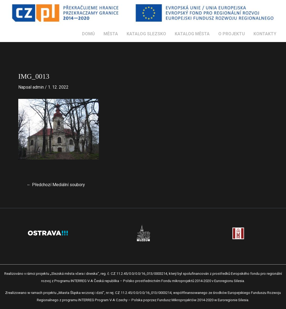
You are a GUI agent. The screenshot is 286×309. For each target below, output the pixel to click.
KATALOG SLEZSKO (146, 33)
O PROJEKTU (231, 33)
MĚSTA (110, 33)
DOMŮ (88, 33)
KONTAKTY (264, 33)
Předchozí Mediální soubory (56, 185)
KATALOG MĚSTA (192, 33)
